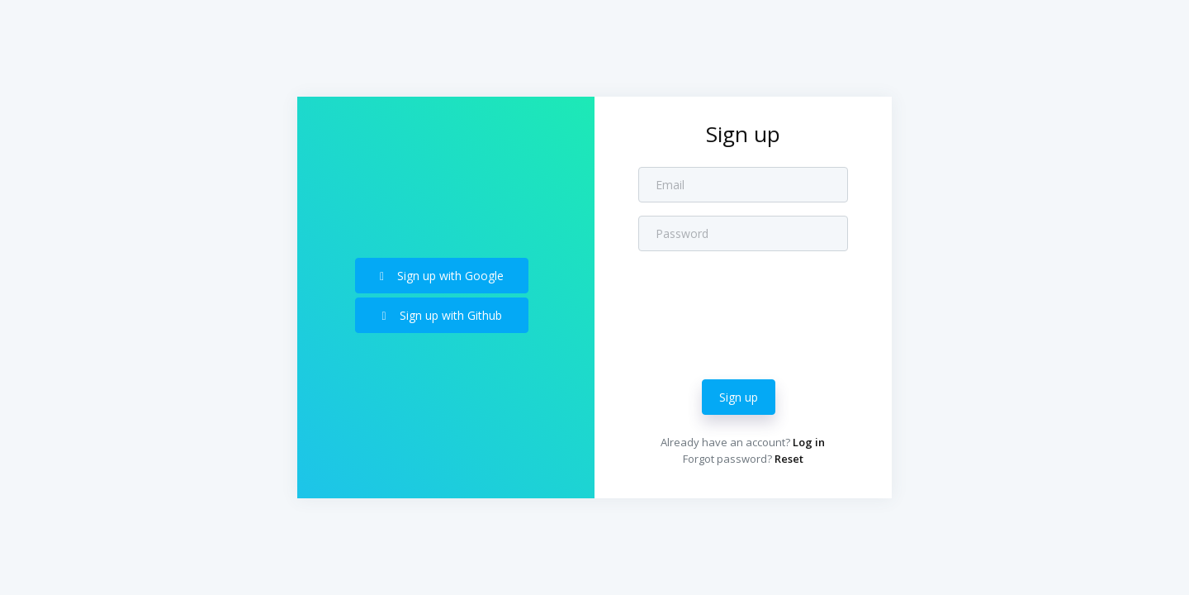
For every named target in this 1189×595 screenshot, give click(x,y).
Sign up (738, 397)
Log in (809, 442)
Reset (789, 458)
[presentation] (763, 303)
